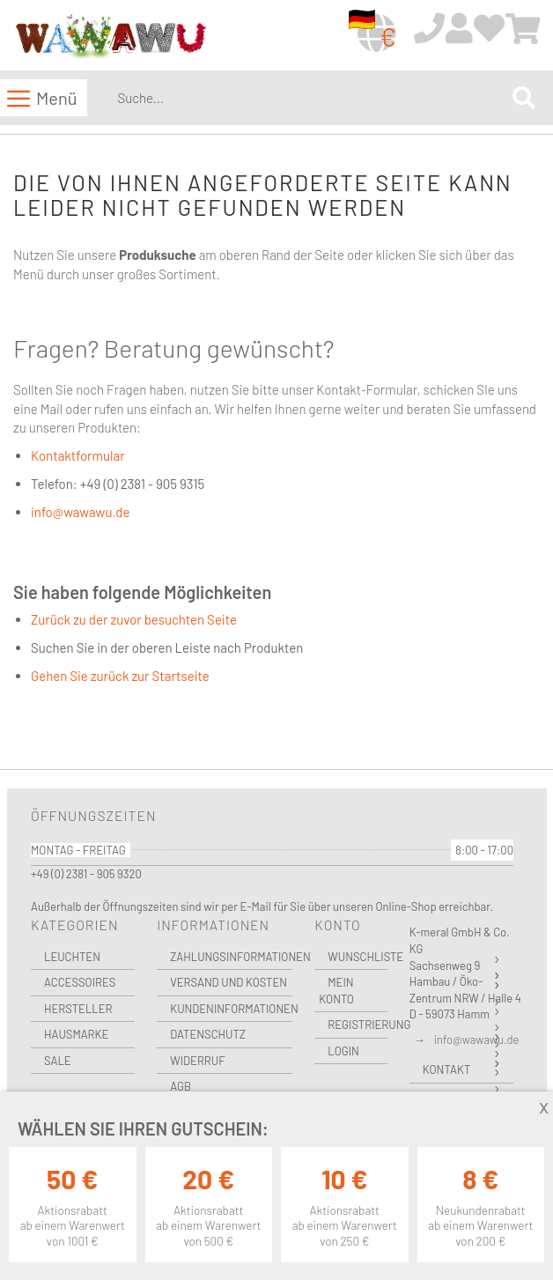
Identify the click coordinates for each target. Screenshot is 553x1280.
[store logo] (110, 36)
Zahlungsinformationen (231, 957)
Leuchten (72, 957)
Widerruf (197, 1061)
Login (343, 1051)
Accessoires (79, 982)
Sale (57, 1061)
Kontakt (447, 1069)
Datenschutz (208, 1034)
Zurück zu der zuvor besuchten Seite (134, 619)
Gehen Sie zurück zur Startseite (120, 676)
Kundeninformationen (231, 1009)
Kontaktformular (78, 455)
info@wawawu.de (80, 512)
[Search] (524, 98)
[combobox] (311, 97)
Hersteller (78, 1009)
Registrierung (357, 1024)
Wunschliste (357, 957)
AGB (180, 1086)
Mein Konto (336, 990)
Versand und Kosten (228, 982)
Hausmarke (76, 1034)
